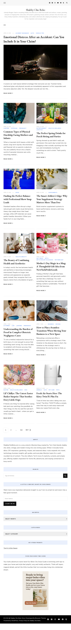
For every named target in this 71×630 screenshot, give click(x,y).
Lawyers (6, 128)
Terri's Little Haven (10, 555)
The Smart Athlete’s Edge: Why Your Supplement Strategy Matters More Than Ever (50, 200)
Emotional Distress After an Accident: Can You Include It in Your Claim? (34, 39)
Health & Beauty (21, 256)
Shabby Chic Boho (35, 10)
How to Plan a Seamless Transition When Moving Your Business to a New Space (50, 335)
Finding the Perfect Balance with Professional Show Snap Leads (19, 199)
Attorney (7, 329)
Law (13, 329)
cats (45, 396)
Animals (39, 396)
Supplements (52, 192)
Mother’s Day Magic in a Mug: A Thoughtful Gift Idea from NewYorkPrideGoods (49, 268)
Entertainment (41, 128)
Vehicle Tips (40, 33)
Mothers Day (59, 260)
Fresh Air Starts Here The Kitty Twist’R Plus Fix (50, 401)
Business (51, 327)
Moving (58, 327)
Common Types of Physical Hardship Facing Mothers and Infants (18, 135)
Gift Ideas (39, 258)
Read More (8, 93)
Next (28, 436)
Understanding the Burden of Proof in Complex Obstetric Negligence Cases (18, 335)
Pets (57, 396)
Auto (32, 33)
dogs (17, 192)
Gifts (46, 258)
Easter (6, 396)
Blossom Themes (40, 625)
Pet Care (51, 396)
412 (21, 435)
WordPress (14, 627)
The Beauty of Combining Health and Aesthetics (18, 261)
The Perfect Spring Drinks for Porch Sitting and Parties (51, 134)
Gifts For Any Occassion (44, 260)
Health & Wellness (54, 128)
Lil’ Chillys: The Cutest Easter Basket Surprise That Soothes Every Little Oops (19, 403)
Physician (14, 128)
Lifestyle (39, 129)
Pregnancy (22, 128)
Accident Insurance (22, 33)
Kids (26, 396)
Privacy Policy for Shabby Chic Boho (30, 627)
